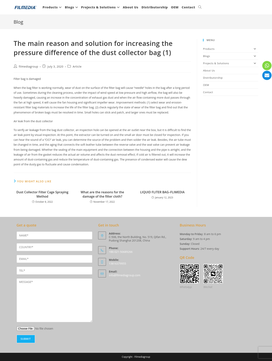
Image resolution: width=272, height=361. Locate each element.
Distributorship (213, 77)
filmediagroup (28, 66)
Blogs (230, 56)
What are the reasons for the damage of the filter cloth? (102, 194)
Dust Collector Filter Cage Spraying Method (42, 194)
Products (230, 48)
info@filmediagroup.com (124, 275)
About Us (209, 70)
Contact (208, 92)
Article (77, 66)
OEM (206, 85)
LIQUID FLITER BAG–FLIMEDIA (162, 192)
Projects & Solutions (230, 63)
